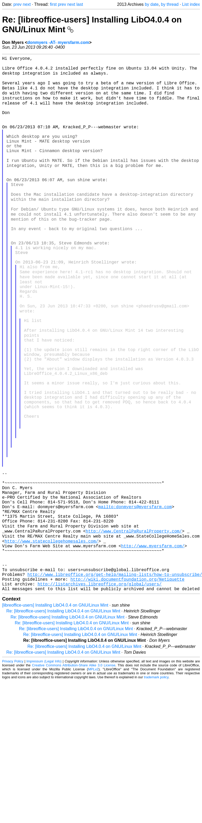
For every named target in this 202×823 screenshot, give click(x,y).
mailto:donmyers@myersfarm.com (135, 600)
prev (17, 4)
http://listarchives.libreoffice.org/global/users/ (99, 694)
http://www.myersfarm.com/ (152, 647)
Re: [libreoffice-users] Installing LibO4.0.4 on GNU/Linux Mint (63, 722)
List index (191, 4)
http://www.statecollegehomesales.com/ (51, 641)
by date (151, 4)
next (27, 4)
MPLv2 (93, 780)
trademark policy (156, 788)
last (79, 4)
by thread (170, 4)
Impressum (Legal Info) (43, 772)
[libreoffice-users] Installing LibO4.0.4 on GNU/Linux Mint (55, 716)
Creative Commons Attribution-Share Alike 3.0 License (73, 776)
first (53, 4)
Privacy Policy (12, 772)
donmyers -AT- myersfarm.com (58, 42)
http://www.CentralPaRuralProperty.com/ (134, 630)
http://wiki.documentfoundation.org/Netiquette (127, 688)
